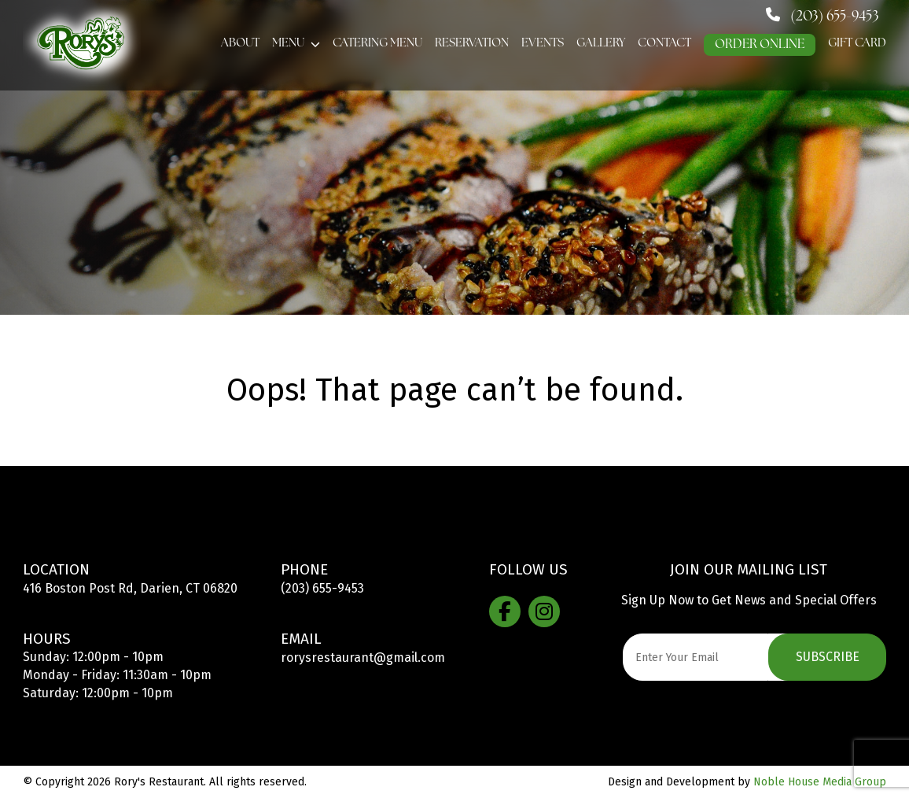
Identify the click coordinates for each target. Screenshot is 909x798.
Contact (664, 44)
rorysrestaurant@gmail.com (363, 657)
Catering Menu (377, 44)
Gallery (600, 44)
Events (542, 44)
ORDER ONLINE (759, 45)
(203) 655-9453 (322, 588)
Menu (288, 44)
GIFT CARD (857, 44)
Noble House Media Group (819, 782)
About (240, 44)
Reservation (472, 44)
